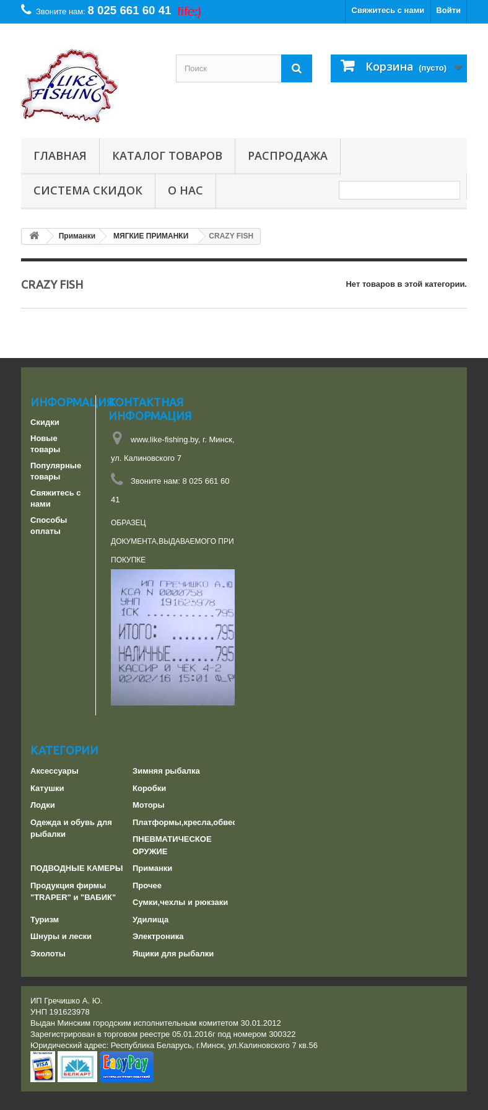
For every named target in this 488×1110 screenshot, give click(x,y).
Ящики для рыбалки (173, 953)
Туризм (44, 919)
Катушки (47, 788)
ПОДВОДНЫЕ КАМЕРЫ (76, 868)
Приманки (152, 868)
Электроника (158, 936)
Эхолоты (48, 953)
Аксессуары (54, 771)
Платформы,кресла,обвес (185, 822)
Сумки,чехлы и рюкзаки (180, 902)
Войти (448, 10)
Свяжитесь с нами (388, 10)
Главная (60, 155)
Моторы (149, 805)
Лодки (42, 805)
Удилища (150, 919)
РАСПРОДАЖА (288, 155)
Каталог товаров (167, 155)
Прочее (147, 885)
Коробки (149, 788)
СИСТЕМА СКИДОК (87, 190)
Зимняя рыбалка (166, 771)
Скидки (44, 422)
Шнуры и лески (61, 936)
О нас (185, 190)
